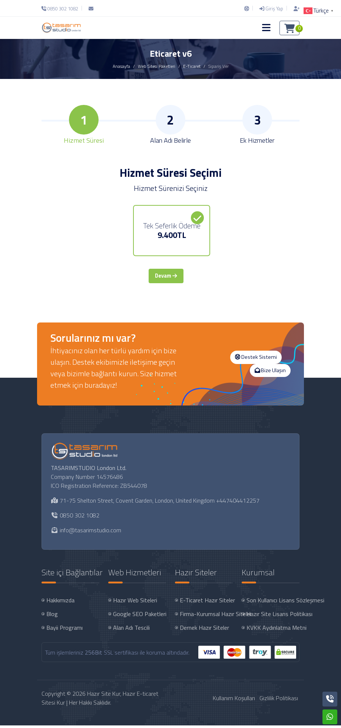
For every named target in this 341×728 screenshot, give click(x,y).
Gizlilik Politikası (278, 700)
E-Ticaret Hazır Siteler (207, 602)
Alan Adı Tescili (131, 630)
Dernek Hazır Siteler (204, 630)
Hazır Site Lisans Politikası (273, 616)
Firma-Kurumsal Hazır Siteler (207, 616)
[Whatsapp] (329, 716)
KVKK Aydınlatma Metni (273, 630)
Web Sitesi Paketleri (156, 66)
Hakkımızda (60, 602)
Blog (52, 616)
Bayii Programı (64, 630)
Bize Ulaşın (270, 373)
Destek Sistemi (256, 359)
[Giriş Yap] (271, 8)
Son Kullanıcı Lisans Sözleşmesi (273, 602)
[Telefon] (62, 8)
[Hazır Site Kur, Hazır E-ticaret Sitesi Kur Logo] (61, 28)
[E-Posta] (91, 8)
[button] (266, 28)
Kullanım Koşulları (234, 700)
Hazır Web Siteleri (135, 602)
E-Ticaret (192, 66)
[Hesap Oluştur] (294, 8)
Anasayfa (121, 66)
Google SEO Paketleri (139, 616)
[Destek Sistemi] (247, 8)
